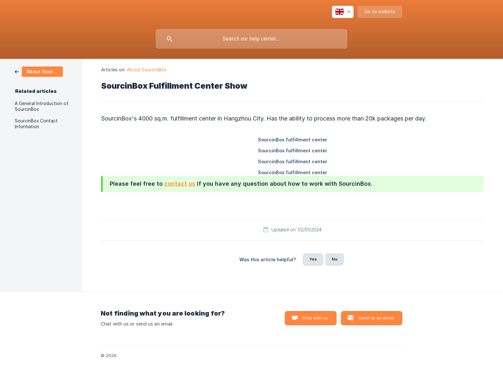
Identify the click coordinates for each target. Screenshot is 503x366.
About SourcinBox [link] (146, 69)
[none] (343, 12)
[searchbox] (251, 39)
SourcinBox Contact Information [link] (36, 123)
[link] (39, 71)
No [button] (334, 259)
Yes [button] (313, 259)
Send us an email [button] (376, 317)
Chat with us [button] (315, 317)
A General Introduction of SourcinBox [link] (41, 106)
